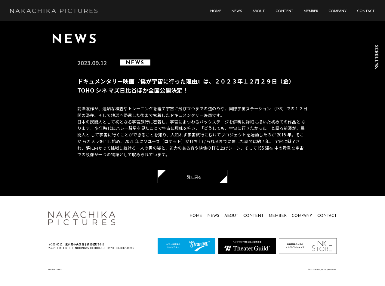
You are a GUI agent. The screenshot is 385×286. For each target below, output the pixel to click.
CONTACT (366, 11)
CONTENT (285, 11)
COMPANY (337, 11)
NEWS (237, 11)
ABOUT (258, 11)
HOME (215, 11)
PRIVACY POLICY (55, 269)
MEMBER (311, 11)
